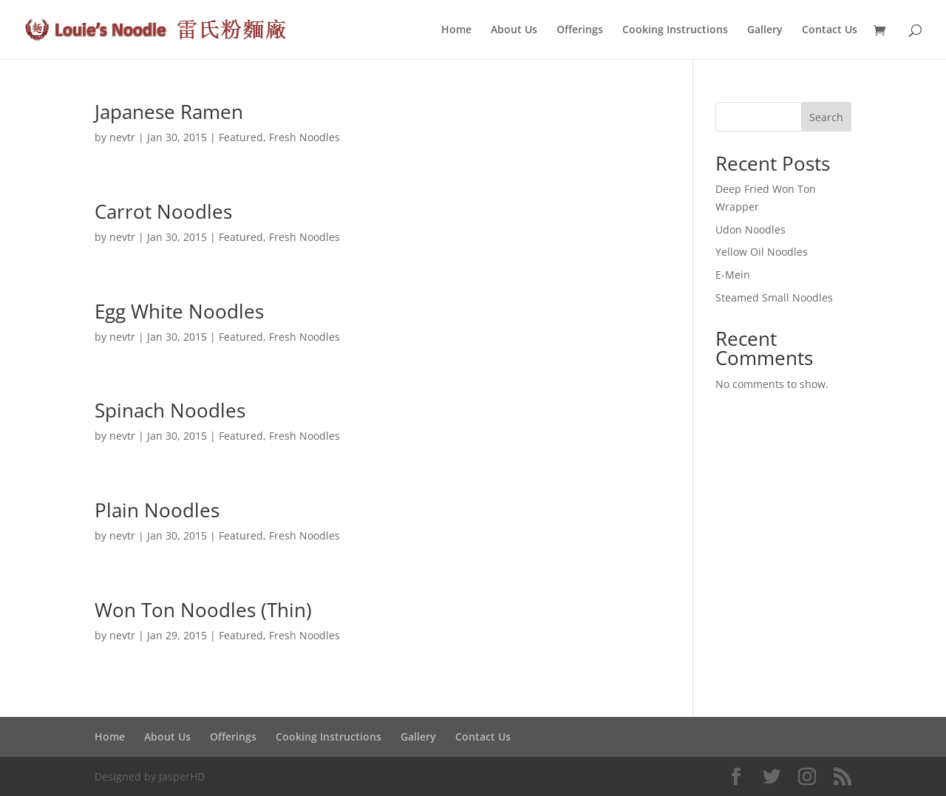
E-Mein (732, 275)
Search (826, 117)
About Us (514, 30)
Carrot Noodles (163, 211)
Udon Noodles (750, 229)
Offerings (580, 30)
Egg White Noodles (179, 311)
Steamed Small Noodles (774, 297)
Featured (241, 137)
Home (456, 30)
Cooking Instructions (675, 30)
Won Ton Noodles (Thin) (203, 609)
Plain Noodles (157, 510)
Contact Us (829, 30)
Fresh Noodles (304, 137)
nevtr (122, 137)
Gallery (765, 30)
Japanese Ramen (169, 111)
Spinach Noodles (170, 410)
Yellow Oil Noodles (761, 252)
